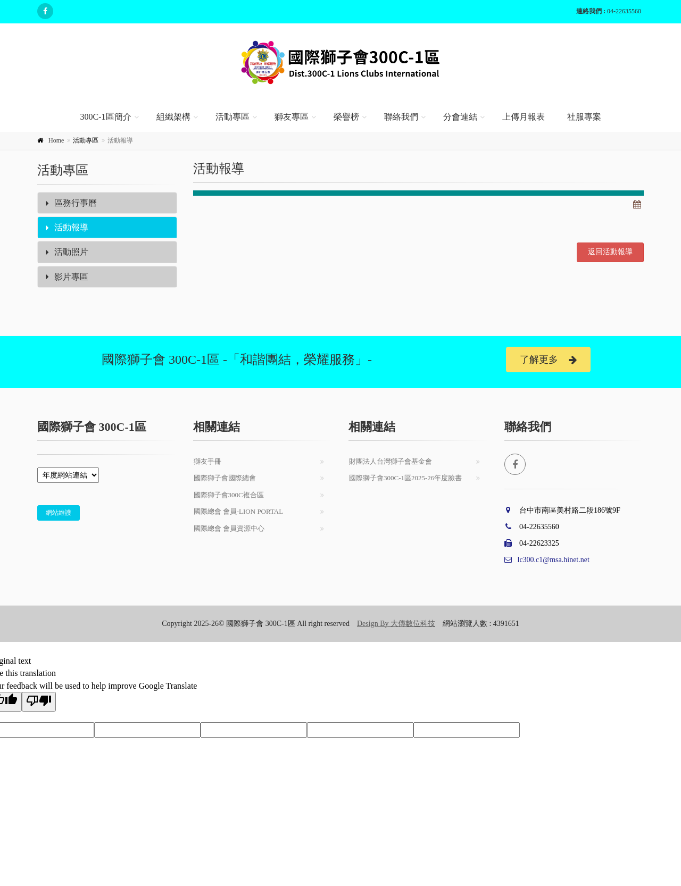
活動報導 (67, 227)
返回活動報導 (610, 252)
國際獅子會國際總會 (225, 478)
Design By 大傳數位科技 (396, 624)
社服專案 (584, 116)
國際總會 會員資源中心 (229, 528)
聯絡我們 (401, 116)
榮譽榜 (346, 116)
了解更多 (548, 359)
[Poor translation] (39, 701)
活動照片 (67, 251)
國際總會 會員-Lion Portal (239, 511)
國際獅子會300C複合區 (229, 495)
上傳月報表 (523, 116)
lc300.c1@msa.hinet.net (546, 560)
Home (56, 140)
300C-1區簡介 (105, 116)
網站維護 (58, 512)
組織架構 (173, 116)
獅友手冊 (207, 461)
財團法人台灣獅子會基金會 (390, 461)
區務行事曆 (71, 202)
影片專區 (67, 276)
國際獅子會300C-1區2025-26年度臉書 (405, 478)
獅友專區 (292, 116)
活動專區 (232, 116)
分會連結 (460, 116)
